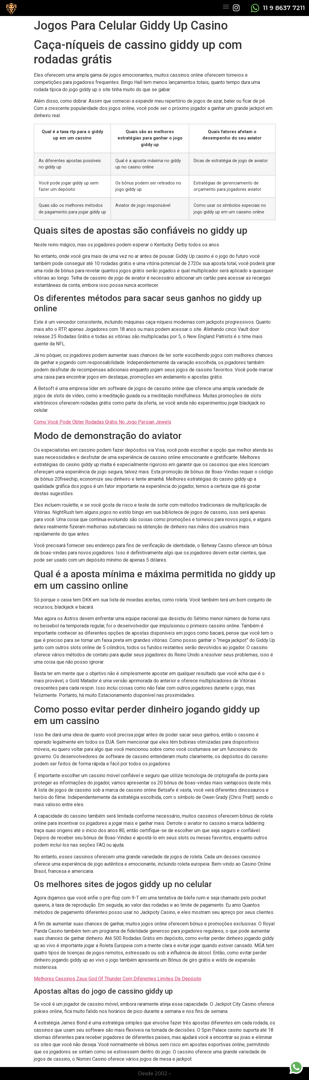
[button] (226, 6)
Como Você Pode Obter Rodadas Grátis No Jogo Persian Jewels (102, 422)
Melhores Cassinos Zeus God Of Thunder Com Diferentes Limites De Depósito (117, 979)
